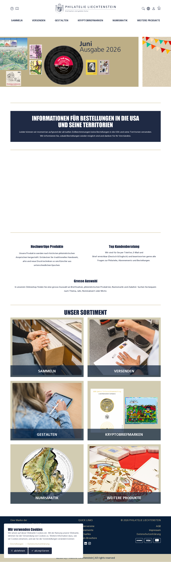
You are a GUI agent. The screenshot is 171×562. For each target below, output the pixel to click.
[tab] (83, 96)
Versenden (38, 20)
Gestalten (61, 20)
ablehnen (18, 550)
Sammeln (17, 20)
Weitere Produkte (148, 20)
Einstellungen (15, 544)
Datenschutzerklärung (37, 544)
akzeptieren (40, 550)
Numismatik (120, 20)
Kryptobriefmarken (90, 20)
